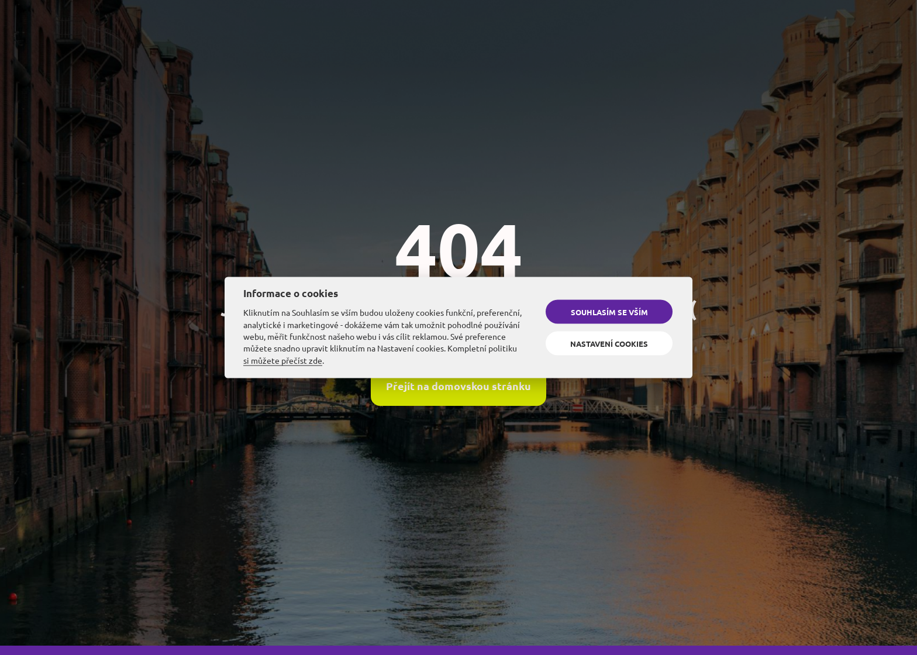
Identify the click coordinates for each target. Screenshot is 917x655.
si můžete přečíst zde (282, 359)
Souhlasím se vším (609, 312)
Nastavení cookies (609, 343)
